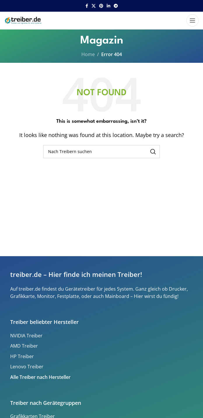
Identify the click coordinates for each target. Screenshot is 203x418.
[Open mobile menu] (192, 20)
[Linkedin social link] (108, 6)
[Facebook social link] (87, 6)
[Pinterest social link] (101, 6)
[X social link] (93, 6)
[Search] (101, 151)
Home (88, 54)
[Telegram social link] (116, 6)
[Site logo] (23, 20)
